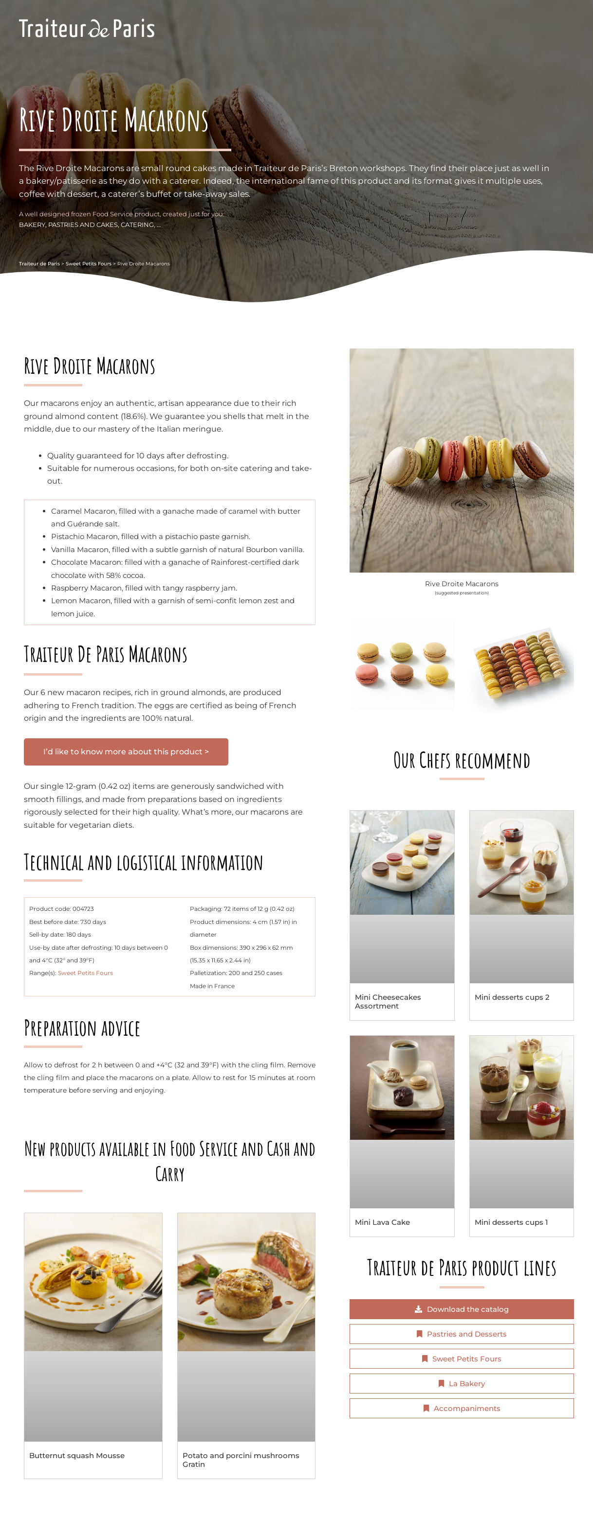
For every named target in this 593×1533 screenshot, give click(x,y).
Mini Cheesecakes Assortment (388, 1001)
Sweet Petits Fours (88, 264)
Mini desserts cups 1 (511, 1222)
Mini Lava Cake (382, 1222)
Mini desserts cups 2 (512, 997)
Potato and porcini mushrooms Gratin (241, 1460)
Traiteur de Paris (39, 264)
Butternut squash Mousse (77, 1455)
